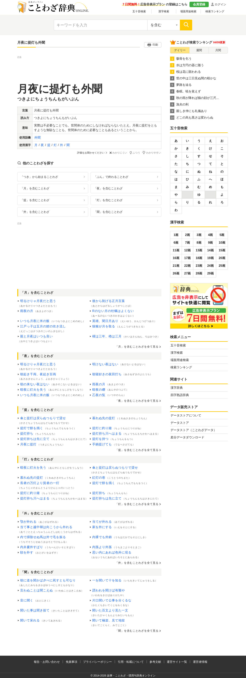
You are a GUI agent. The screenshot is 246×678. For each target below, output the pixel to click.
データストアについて (185, 415)
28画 (199, 273)
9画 (210, 242)
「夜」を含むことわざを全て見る (137, 400)
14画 (210, 250)
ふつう (135, 152)
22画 (187, 265)
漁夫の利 (179, 104)
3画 (199, 235)
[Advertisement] (89, 68)
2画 (187, 235)
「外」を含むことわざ (35, 211)
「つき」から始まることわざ (39, 176)
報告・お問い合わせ (47, 661)
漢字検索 (163, 11)
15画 (222, 250)
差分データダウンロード (187, 437)
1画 (176, 235)
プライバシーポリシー (97, 661)
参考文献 (155, 661)
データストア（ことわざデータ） (193, 430)
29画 (210, 273)
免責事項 (71, 661)
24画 (210, 265)
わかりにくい (118, 153)
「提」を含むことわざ (35, 200)
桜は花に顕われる (185, 72)
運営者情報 (200, 661)
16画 (176, 258)
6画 (176, 242)
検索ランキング (214, 11)
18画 (199, 258)
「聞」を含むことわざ (108, 211)
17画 (187, 258)
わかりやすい (152, 152)
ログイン (220, 4)
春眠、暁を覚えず (185, 91)
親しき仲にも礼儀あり (188, 111)
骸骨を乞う (181, 59)
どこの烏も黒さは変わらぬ (191, 117)
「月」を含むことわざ (35, 188)
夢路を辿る (181, 85)
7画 (187, 242)
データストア (179, 422)
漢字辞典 (176, 387)
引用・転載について (131, 661)
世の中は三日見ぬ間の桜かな (193, 78)
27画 (187, 273)
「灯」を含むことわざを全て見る (137, 504)
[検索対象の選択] (163, 25)
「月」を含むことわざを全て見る (137, 346)
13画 (199, 250)
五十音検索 (139, 11)
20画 (222, 258)
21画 (176, 265)
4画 (210, 235)
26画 (176, 273)
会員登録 (199, 4)
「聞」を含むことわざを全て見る (137, 630)
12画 (187, 250)
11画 (176, 250)
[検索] (186, 25)
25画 (222, 265)
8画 (199, 242)
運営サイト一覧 (177, 661)
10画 (222, 242)
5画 (221, 235)
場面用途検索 (188, 11)
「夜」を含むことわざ (108, 188)
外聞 (37, 137)
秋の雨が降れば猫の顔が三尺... (194, 98)
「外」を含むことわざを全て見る (137, 562)
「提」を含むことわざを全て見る (137, 449)
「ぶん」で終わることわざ (111, 176)
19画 (210, 258)
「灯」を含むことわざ (108, 200)
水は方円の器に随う (187, 65)
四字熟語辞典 (179, 395)
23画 (199, 265)
